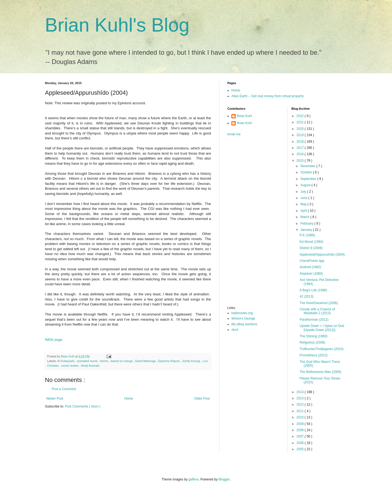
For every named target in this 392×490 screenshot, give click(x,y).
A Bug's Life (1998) (313, 290)
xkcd (234, 330)
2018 (300, 141)
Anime (104, 361)
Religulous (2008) (312, 342)
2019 (300, 135)
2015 (300, 161)
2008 (300, 430)
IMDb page (54, 340)
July (303, 192)
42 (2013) (306, 296)
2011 (300, 411)
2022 (300, 116)
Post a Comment (64, 389)
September (308, 179)
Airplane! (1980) (311, 273)
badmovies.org (242, 313)
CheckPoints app (311, 261)
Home (128, 398)
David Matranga (146, 361)
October (306, 172)
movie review (70, 365)
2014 (300, 392)
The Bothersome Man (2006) (320, 372)
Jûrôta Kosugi (191, 361)
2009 (300, 424)
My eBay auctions (244, 324)
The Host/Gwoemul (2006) (318, 303)
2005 (300, 449)
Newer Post (54, 398)
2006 (300, 443)
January (306, 230)
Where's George (243, 318)
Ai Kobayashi (66, 361)
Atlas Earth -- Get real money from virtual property (267, 96)
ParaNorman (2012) (313, 319)
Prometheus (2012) (313, 355)
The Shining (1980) (313, 336)
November (308, 166)
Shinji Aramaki (90, 365)
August (305, 185)
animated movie (87, 361)
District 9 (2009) (311, 248)
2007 (300, 436)
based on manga (122, 361)
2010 (300, 417)
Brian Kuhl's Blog (117, 25)
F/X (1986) (307, 235)
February (307, 223)
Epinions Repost (169, 361)
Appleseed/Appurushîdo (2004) (322, 254)
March (305, 217)
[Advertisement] (249, 222)
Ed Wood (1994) (311, 242)
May (303, 204)
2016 (300, 154)
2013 (300, 398)
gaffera (193, 479)
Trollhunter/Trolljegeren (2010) (321, 349)
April (304, 211)
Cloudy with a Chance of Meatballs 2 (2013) (317, 311)
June (304, 198)
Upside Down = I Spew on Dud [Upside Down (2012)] (321, 328)
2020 (300, 129)
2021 (300, 122)
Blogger (224, 479)
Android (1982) (310, 267)
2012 (300, 404)
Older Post (202, 398)
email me (234, 134)
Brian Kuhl (244, 116)
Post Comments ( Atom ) (82, 406)
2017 (300, 148)
